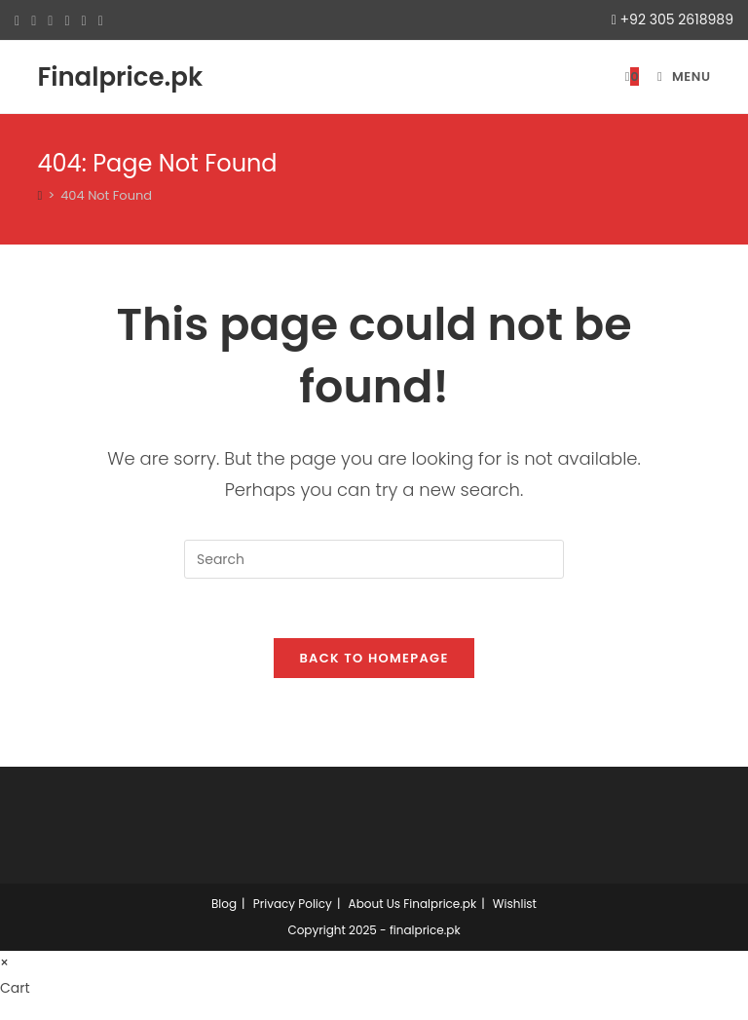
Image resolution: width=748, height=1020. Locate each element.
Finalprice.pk (120, 76)
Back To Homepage (373, 658)
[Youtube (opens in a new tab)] (101, 20)
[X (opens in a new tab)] (20, 20)
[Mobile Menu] (677, 76)
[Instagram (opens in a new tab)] (66, 20)
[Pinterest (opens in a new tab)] (50, 20)
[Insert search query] (374, 559)
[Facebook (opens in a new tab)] (33, 20)
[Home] (39, 195)
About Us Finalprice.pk (413, 903)
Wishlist (515, 903)
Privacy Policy (292, 903)
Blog (224, 903)
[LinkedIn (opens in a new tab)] (84, 20)
